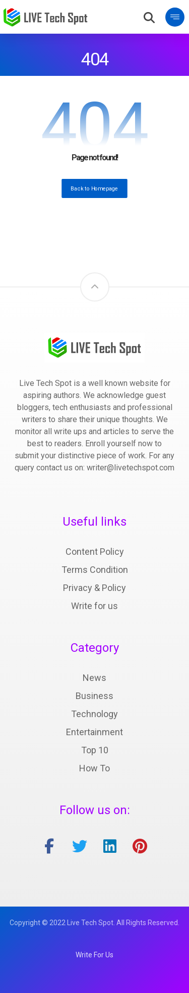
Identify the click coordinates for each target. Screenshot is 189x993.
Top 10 (94, 750)
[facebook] (49, 846)
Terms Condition (94, 569)
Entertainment (94, 732)
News (94, 677)
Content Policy (95, 551)
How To (94, 768)
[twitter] (80, 846)
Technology (94, 714)
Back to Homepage (94, 188)
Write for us (94, 606)
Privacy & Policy (94, 587)
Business (94, 695)
